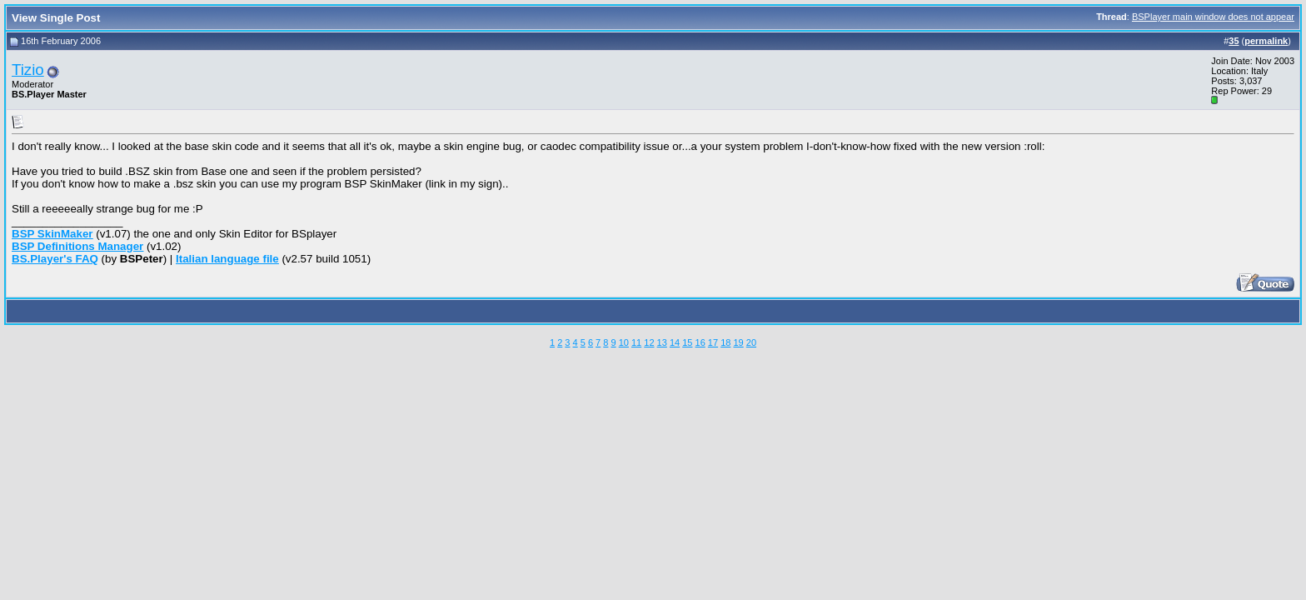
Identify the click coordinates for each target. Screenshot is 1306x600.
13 (662, 343)
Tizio (28, 69)
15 (687, 343)
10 (624, 343)
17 (713, 343)
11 (636, 343)
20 (751, 343)
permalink (1266, 41)
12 (649, 343)
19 (738, 343)
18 (725, 343)
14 (675, 343)
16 (700, 343)
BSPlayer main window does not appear (1213, 17)
